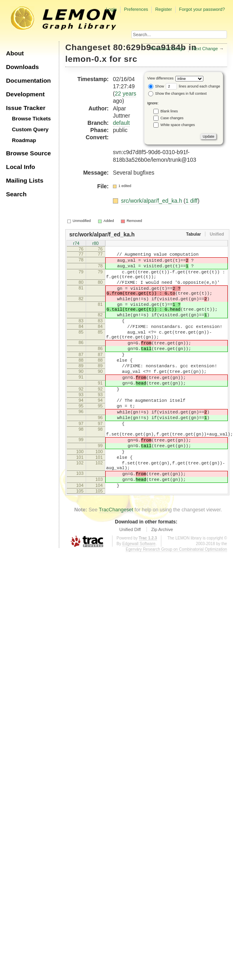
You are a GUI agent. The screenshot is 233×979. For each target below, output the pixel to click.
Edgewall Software (138, 595)
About (15, 53)
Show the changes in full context (177, 94)
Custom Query (30, 129)
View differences (160, 78)
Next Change (205, 48)
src (130, 58)
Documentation (28, 80)
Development (25, 94)
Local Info (20, 166)
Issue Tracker (25, 107)
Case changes (172, 118)
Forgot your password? (202, 9)
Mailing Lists (24, 180)
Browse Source (28, 153)
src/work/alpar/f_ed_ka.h (152, 200)
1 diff (191, 200)
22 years (126, 93)
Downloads (22, 66)
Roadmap (24, 140)
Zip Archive (162, 581)
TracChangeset (116, 561)
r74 (76, 244)
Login (111, 9)
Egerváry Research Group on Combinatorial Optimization (176, 601)
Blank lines (169, 111)
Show (156, 86)
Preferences (136, 9)
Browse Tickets (31, 119)
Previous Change (167, 48)
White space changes (178, 124)
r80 (95, 244)
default (121, 123)
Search (16, 194)
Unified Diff (130, 581)
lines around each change (193, 86)
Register (163, 9)
